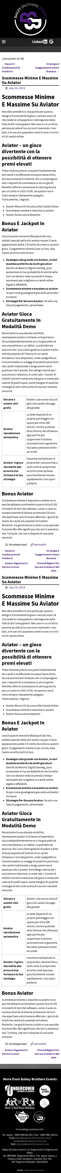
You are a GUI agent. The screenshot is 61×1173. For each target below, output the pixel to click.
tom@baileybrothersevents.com (30, 1141)
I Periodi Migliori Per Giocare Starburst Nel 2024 (47, 567)
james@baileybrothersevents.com (32, 1137)
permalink (40, 544)
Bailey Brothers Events (34, 1170)
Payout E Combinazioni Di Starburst (11, 67)
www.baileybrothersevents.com (32, 1144)
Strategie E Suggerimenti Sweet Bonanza (47, 67)
